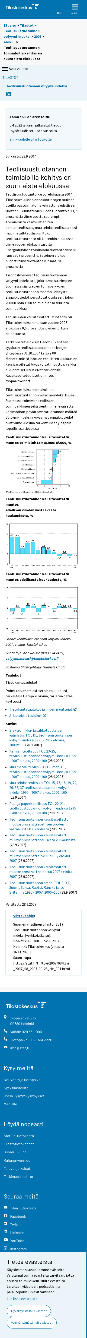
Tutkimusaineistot (18, 1176)
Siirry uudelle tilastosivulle (31, 139)
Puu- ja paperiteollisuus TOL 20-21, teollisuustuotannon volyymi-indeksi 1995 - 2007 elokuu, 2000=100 (42, 808)
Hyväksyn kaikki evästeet (29, 1311)
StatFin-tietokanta (19, 1135)
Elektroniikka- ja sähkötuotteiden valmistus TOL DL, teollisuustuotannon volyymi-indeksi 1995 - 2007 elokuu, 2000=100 (40, 737)
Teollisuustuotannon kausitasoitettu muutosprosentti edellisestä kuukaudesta (42, 837)
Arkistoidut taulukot (27, 715)
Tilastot (27, 25)
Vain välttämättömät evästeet (31, 1322)
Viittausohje (23, 915)
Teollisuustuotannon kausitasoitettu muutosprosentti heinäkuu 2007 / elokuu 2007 (41, 871)
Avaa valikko (14, 69)
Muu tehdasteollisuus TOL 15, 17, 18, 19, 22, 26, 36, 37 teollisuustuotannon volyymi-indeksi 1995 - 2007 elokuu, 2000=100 (43, 787)
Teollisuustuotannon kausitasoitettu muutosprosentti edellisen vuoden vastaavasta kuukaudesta (38, 824)
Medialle (10, 1104)
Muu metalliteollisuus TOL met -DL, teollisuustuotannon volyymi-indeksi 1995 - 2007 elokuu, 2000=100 (42, 772)
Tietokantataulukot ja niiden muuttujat (43, 709)
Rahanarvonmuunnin (21, 1160)
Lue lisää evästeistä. (22, 1298)
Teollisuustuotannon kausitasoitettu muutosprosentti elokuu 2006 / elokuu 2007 (39, 856)
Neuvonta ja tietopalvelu (24, 1079)
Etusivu (10, 25)
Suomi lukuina (15, 1152)
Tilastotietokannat (19, 1144)
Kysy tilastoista (16, 1087)
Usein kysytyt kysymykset (24, 1096)
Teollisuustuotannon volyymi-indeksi (36, 86)
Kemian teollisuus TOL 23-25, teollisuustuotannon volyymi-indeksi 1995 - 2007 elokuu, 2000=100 (42, 756)
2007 (37, 36)
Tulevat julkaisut (17, 1168)
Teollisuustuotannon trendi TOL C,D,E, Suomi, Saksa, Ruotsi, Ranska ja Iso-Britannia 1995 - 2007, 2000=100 (40, 887)
